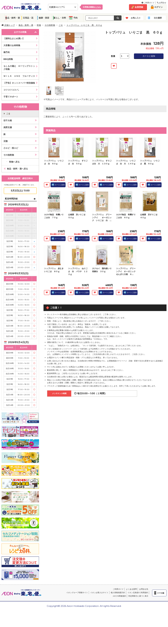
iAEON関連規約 (119, 596)
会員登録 (139, 7)
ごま (61, 25)
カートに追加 (148, 56)
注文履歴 (158, 18)
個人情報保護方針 (118, 592)
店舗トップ (8, 25)
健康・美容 (44, 17)
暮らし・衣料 (59, 17)
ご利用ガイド (148, 2)
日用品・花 (28, 17)
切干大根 (7, 120)
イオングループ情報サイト (77, 592)
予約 (75, 17)
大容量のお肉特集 (11, 45)
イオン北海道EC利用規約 (138, 592)
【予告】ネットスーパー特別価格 (19, 83)
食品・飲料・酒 (12, 17)
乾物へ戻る (14, 161)
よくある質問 (131, 589)
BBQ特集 (8, 59)
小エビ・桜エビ (10, 148)
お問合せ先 (143, 589)
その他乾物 (50, 25)
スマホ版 (160, 593)
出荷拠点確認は (92, 7)
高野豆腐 (7, 127)
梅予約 (6, 52)
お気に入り (136, 18)
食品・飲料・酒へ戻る (17, 168)
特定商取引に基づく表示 (138, 596)
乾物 (39, 25)
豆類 (5, 141)
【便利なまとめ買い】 (13, 38)
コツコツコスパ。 (11, 89)
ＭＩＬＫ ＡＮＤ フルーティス (19, 76)
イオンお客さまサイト (99, 592)
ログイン (158, 7)
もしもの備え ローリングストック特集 (19, 67)
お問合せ (161, 2)
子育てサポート (10, 96)
